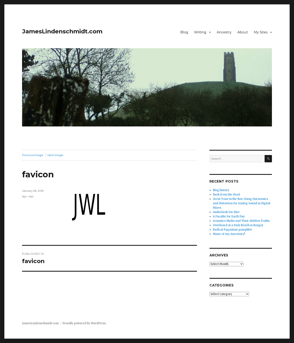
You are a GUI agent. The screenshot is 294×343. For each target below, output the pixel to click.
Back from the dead (226, 194)
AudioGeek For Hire (226, 212)
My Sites (260, 32)
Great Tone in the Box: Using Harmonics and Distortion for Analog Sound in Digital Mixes (241, 203)
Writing (200, 32)
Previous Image (32, 155)
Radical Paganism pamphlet (232, 229)
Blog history (221, 190)
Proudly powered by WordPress (84, 323)
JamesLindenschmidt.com (62, 31)
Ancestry (224, 32)
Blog (184, 32)
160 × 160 (28, 196)
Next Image (55, 155)
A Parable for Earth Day (229, 216)
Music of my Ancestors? (229, 234)
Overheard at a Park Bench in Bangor (238, 225)
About (242, 32)
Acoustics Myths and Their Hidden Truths (241, 221)
